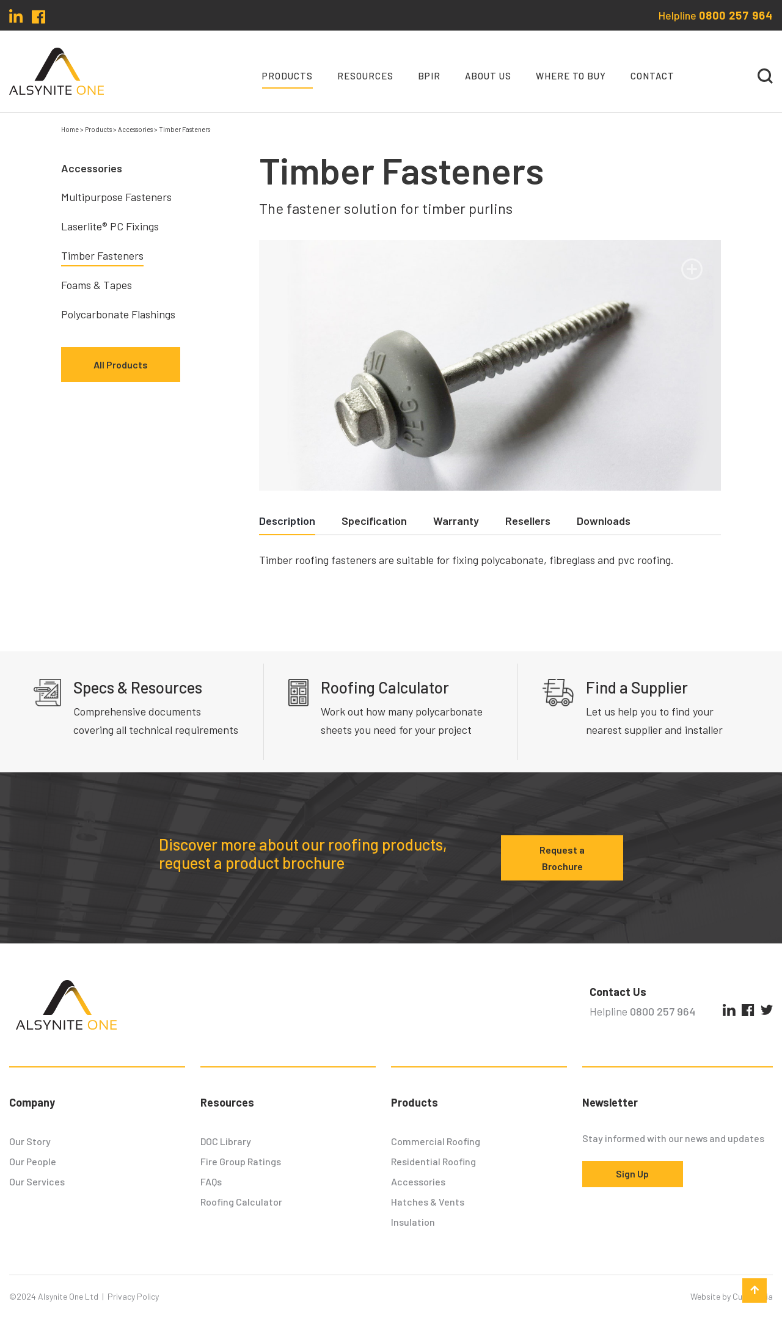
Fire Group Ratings (240, 1161)
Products (287, 75)
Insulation (413, 1222)
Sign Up (632, 1173)
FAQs (211, 1181)
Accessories (418, 1181)
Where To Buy (571, 75)
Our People (32, 1161)
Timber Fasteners (102, 255)
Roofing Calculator (241, 1201)
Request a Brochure (562, 858)
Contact (652, 75)
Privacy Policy (133, 1296)
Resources (365, 75)
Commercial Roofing (435, 1141)
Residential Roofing (433, 1161)
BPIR (429, 75)
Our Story (30, 1141)
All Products (120, 364)
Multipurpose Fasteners (116, 196)
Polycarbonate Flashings (118, 314)
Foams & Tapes (96, 284)
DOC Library (225, 1141)
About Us (488, 75)
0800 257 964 (736, 15)
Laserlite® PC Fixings (110, 226)
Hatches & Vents (427, 1201)
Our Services (37, 1181)
